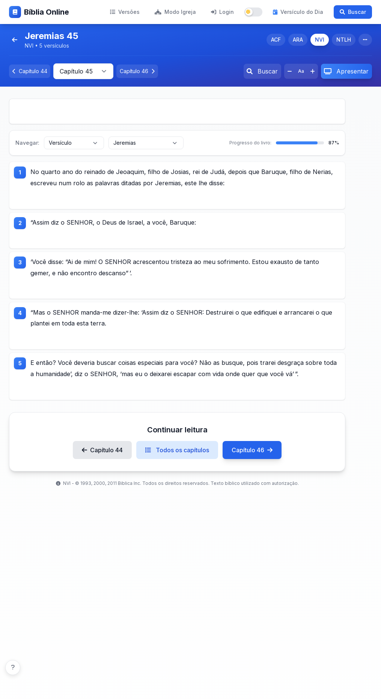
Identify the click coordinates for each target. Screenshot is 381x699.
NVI (319, 39)
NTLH (343, 39)
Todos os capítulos (177, 485)
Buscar (353, 12)
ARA (298, 39)
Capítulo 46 (252, 485)
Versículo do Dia (298, 12)
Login (222, 12)
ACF (276, 39)
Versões (125, 12)
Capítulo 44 (102, 485)
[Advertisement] (177, 111)
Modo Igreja (175, 12)
